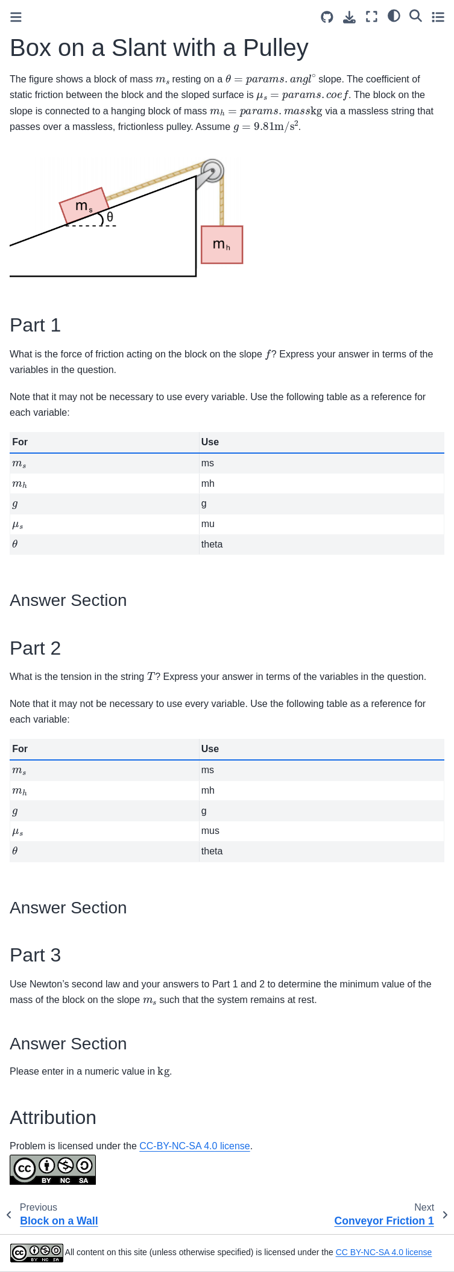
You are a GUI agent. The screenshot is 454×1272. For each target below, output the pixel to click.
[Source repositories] (327, 17)
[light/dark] (394, 15)
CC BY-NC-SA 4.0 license (384, 1252)
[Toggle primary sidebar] (16, 17)
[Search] (416, 15)
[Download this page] (349, 17)
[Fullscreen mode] (372, 16)
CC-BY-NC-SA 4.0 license (194, 1146)
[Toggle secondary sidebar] (438, 16)
